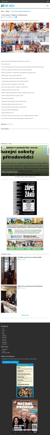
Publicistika (4, 337)
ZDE (32, 118)
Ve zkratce (4, 340)
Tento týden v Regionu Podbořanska (20, 11)
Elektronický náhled (6, 352)
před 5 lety (13, 17)
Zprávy (7, 11)
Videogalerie (4, 342)
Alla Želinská (6, 17)
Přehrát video (21, 259)
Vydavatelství (4, 349)
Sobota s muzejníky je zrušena (10, 172)
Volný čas (4, 339)
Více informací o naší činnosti (10, 362)
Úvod (2, 11)
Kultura (3, 334)
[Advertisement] (25, 56)
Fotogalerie (4, 344)
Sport (3, 332)
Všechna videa (25, 315)
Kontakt (3, 351)
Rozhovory (4, 335)
